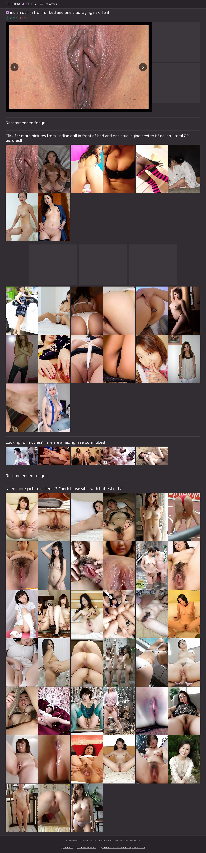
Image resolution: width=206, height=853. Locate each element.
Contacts (67, 847)
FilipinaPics (21, 4)
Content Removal (86, 847)
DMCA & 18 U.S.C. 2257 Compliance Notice (122, 847)
